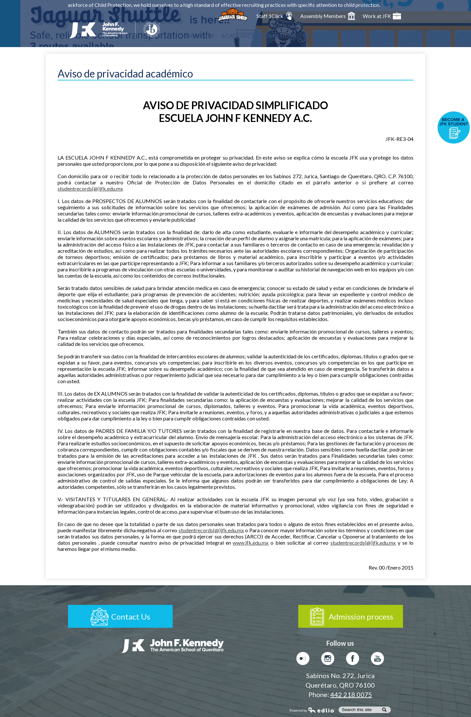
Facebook (352, 660)
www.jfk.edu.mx (251, 542)
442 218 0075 (351, 694)
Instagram (327, 660)
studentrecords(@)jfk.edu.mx (90, 188)
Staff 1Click (274, 16)
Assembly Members (328, 16)
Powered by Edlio (312, 710)
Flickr (302, 660)
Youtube (377, 660)
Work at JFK (382, 16)
